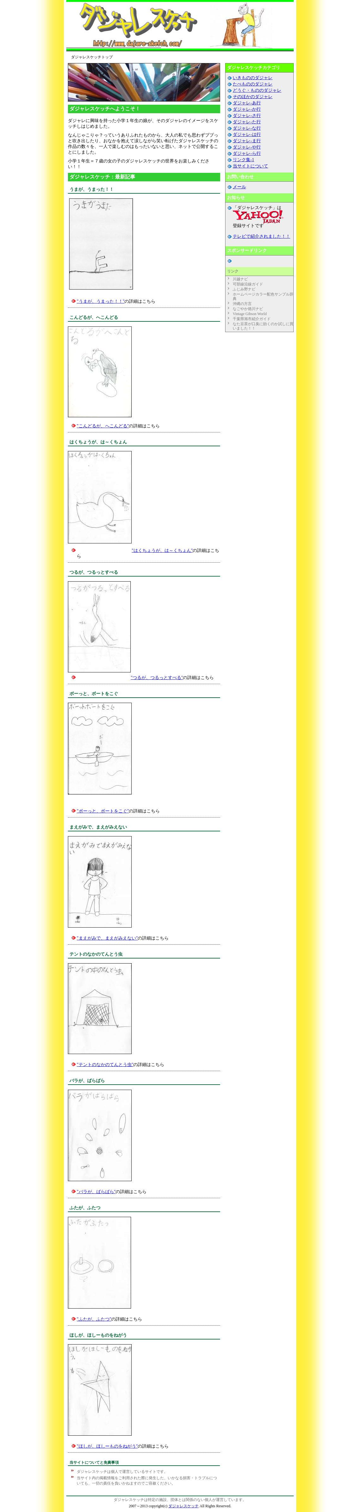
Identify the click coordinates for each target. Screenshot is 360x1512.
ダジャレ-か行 (247, 109)
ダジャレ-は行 (247, 134)
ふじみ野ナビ (244, 289)
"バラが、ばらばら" (96, 1191)
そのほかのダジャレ (253, 96)
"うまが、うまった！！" (100, 301)
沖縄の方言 (242, 304)
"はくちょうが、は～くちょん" (162, 550)
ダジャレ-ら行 (247, 153)
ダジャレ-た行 (247, 122)
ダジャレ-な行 (247, 128)
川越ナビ (240, 279)
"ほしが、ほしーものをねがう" (107, 1446)
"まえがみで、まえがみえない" (107, 938)
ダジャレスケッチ (183, 1506)
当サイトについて (250, 166)
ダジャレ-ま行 (247, 140)
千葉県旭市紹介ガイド (252, 319)
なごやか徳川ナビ (248, 309)
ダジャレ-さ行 (247, 115)
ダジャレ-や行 (247, 147)
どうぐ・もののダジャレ (257, 90)
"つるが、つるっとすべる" (157, 677)
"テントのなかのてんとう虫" (105, 1064)
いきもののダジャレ (253, 77)
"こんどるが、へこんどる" (103, 426)
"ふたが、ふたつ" (94, 1319)
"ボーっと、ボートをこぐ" (103, 811)
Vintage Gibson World (250, 314)
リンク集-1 (243, 159)
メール (239, 187)
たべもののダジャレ (253, 84)
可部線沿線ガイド (248, 284)
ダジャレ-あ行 (247, 103)
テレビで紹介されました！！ (261, 236)
